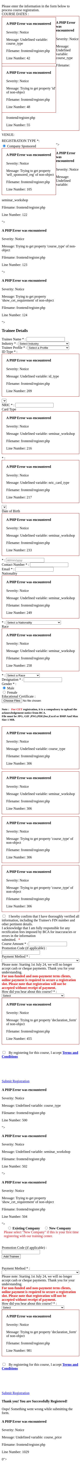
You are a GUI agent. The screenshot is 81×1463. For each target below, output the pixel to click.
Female (12, 692)
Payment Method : (16, 956)
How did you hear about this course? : (29, 991)
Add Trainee (11, 1256)
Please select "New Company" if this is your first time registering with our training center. (41, 1234)
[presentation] (34, 1067)
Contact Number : (15, 564)
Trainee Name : (14, 339)
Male (10, 688)
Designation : (12, 679)
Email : (8, 569)
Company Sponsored (21, 146)
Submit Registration (15, 1081)
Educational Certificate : (18, 696)
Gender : (9, 684)
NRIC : (8, 405)
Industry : (10, 343)
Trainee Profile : (14, 347)
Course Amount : (15, 944)
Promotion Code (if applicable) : (24, 948)
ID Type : (9, 352)
